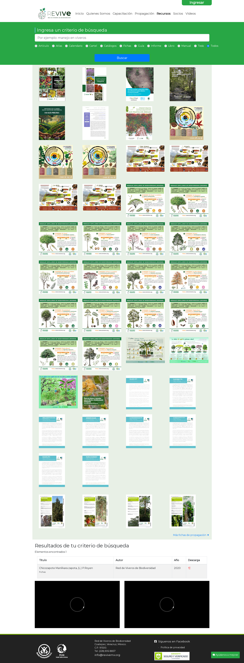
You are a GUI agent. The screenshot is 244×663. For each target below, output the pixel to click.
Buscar (122, 58)
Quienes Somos (98, 13)
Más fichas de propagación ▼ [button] (191, 535)
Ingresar (196, 2)
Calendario (75, 45)
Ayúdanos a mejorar (225, 654)
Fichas (127, 45)
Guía (141, 45)
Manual (186, 45)
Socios (178, 13)
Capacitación (122, 13)
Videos (190, 13)
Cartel (93, 45)
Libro (171, 45)
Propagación (144, 13)
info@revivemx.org (107, 655)
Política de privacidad (173, 647)
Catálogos (110, 45)
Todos (214, 45)
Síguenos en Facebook (172, 641)
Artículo (44, 45)
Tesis (201, 45)
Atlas (59, 45)
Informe (156, 45)
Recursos (164, 13)
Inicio (79, 13)
